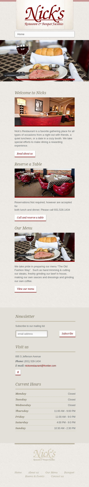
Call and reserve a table (30, 217)
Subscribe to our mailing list (30, 326)
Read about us (25, 153)
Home (18, 472)
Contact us (57, 476)
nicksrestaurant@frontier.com (40, 365)
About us (33, 472)
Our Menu (51, 472)
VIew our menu (25, 289)
